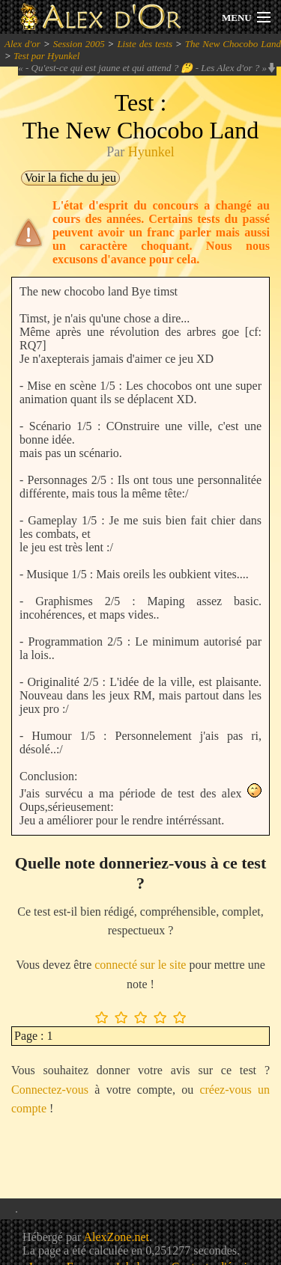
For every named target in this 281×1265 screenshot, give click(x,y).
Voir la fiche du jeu (70, 177)
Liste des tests (144, 43)
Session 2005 (79, 43)
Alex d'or (22, 43)
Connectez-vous (49, 1089)
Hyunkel (151, 151)
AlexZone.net (116, 1237)
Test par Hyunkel (46, 55)
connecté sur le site (140, 964)
